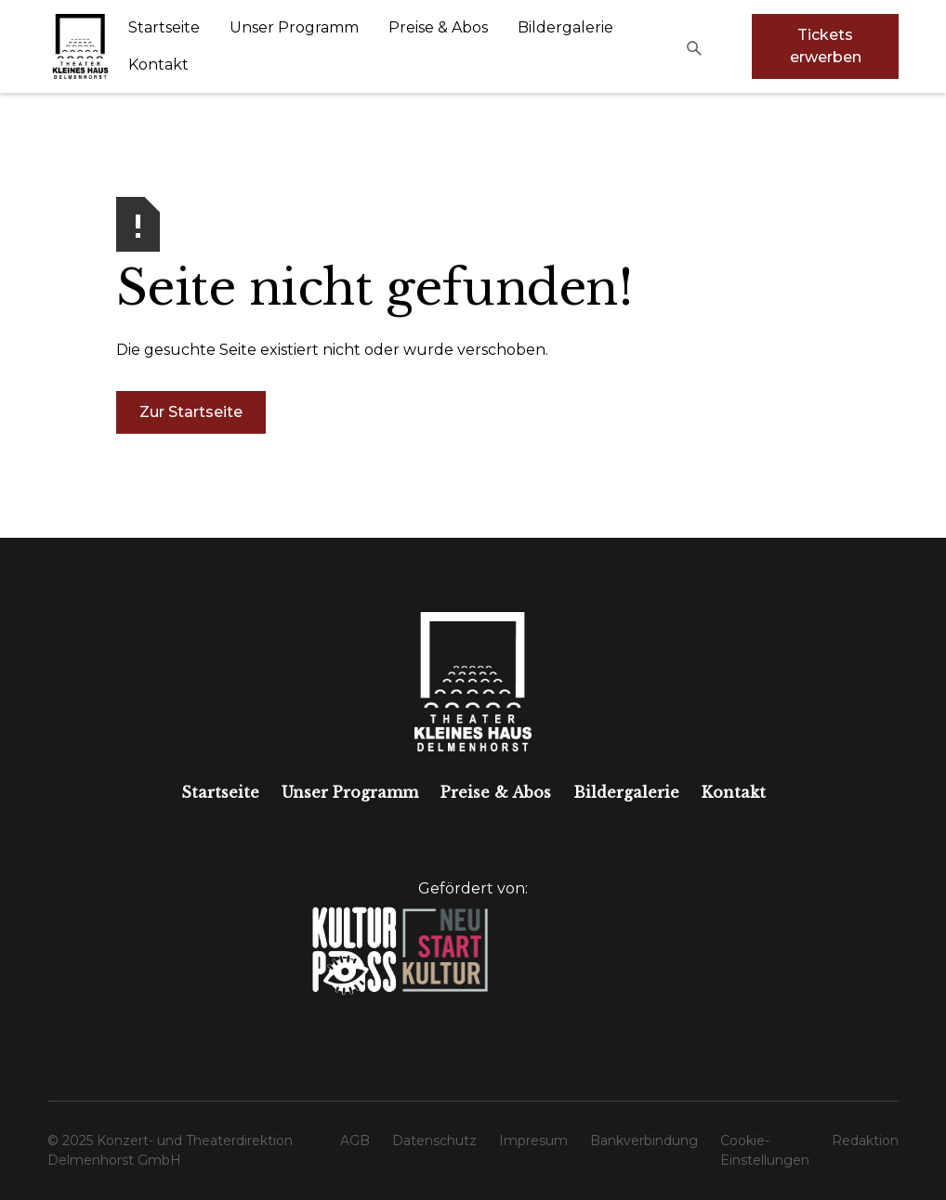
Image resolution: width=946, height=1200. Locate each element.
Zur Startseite (191, 412)
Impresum (533, 1140)
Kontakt (158, 64)
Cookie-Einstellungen (764, 1150)
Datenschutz (434, 1140)
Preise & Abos (438, 27)
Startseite (164, 27)
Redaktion (865, 1140)
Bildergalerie (565, 27)
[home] (80, 47)
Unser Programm (294, 27)
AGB (355, 1140)
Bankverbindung (644, 1140)
